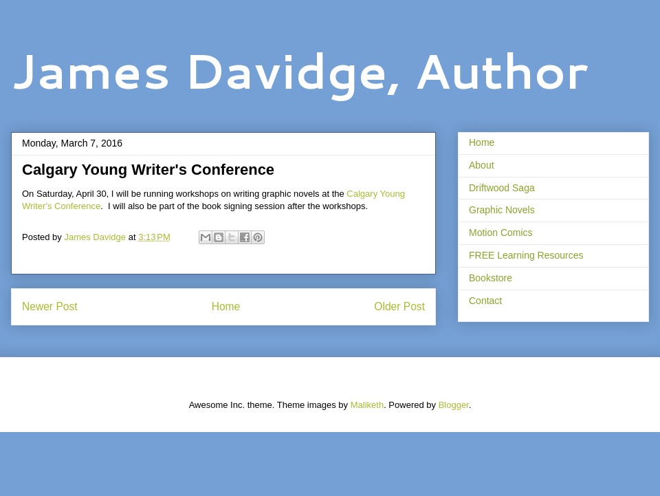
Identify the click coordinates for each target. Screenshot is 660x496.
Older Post (399, 306)
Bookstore (490, 277)
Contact (485, 300)
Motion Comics (501, 232)
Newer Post (50, 306)
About (481, 165)
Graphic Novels (502, 209)
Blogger (454, 405)
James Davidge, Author (299, 70)
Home (226, 306)
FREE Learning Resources (526, 255)
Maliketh (367, 405)
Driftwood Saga (502, 187)
